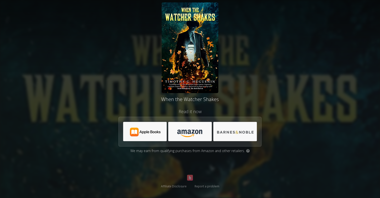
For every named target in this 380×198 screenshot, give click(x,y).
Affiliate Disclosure (174, 186)
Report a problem (207, 186)
